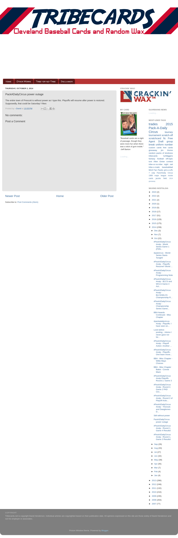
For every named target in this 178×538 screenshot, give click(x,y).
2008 (154, 500)
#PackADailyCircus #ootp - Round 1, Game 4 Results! (162, 428)
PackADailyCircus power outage (162, 420)
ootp (153, 173)
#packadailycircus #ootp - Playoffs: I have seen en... (162, 323)
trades (153, 124)
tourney (169, 132)
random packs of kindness (161, 153)
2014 (154, 227)
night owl (168, 164)
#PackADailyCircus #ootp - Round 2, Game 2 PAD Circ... (162, 388)
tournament (155, 135)
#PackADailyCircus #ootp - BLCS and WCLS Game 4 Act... (163, 282)
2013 (154, 480)
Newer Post (12, 196)
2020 (154, 204)
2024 (154, 192)
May (156, 460)
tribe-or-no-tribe (156, 164)
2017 (154, 215)
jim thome (167, 150)
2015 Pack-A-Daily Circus (161, 128)
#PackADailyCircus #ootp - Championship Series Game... (162, 305)
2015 (154, 223)
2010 (154, 492)
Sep (156, 444)
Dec (156, 230)
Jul (155, 452)
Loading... (124, 157)
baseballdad (167, 167)
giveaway (153, 150)
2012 (154, 484)
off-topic (169, 159)
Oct (156, 238)
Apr (156, 464)
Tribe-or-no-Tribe (46, 81)
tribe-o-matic (154, 167)
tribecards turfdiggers (161, 156)
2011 (154, 488)
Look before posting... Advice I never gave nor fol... (163, 333)
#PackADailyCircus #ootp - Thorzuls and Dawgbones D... (162, 408)
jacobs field (161, 178)
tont (150, 161)
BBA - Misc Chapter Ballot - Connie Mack (162, 369)
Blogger (104, 530)
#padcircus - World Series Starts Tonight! (162, 255)
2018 (154, 211)
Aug (156, 448)
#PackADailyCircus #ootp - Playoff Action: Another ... (163, 343)
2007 (154, 504)
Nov (156, 234)
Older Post (106, 196)
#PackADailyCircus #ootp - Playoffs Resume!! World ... (163, 264)
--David (18, 108)
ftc (164, 138)
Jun (156, 456)
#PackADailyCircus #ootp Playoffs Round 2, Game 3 (163, 378)
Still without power (162, 415)
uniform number (164, 144)
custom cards (155, 147)
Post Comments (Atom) (28, 202)
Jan (156, 475)
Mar (156, 468)
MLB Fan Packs (156, 170)
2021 (154, 200)
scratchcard (155, 138)
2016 (154, 219)
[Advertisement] (89, 56)
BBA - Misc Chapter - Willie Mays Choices (163, 360)
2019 (154, 207)
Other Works (24, 81)
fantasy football (156, 159)
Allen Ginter (159, 161)
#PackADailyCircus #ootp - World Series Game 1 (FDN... (162, 245)
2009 (154, 496)
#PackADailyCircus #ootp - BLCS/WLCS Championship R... (163, 294)
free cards (168, 147)
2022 (154, 196)
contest (169, 161)
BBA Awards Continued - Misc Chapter (162, 314)
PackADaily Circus (165, 173)
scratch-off (167, 135)
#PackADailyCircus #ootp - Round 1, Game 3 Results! (162, 436)
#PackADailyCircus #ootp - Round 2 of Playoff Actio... (163, 398)
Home (8, 81)
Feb (156, 471)
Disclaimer (67, 81)
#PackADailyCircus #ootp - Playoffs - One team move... (163, 352)
